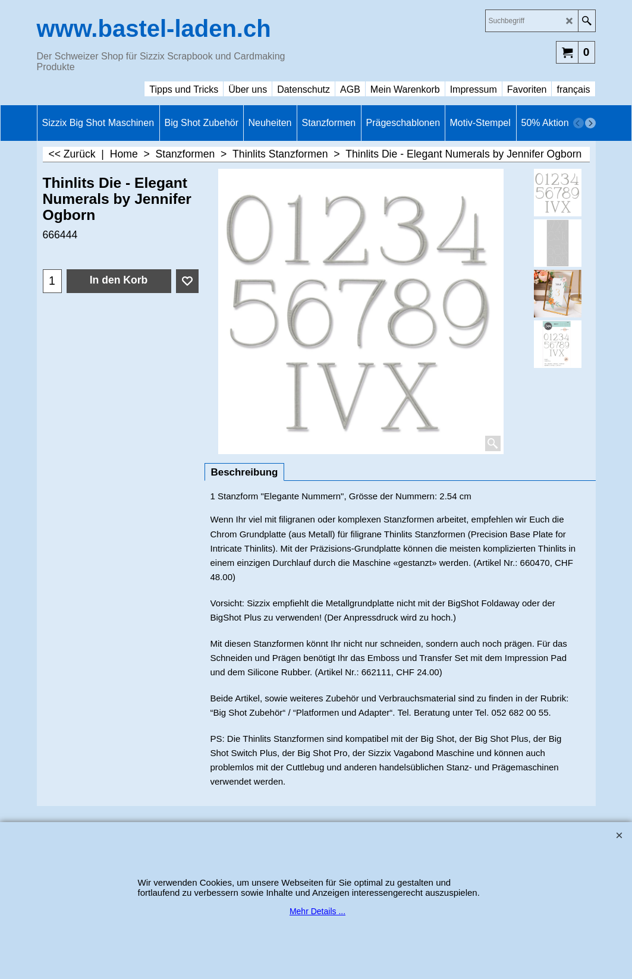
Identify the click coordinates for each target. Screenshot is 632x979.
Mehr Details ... (317, 911)
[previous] (578, 123)
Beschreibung (244, 472)
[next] (590, 123)
